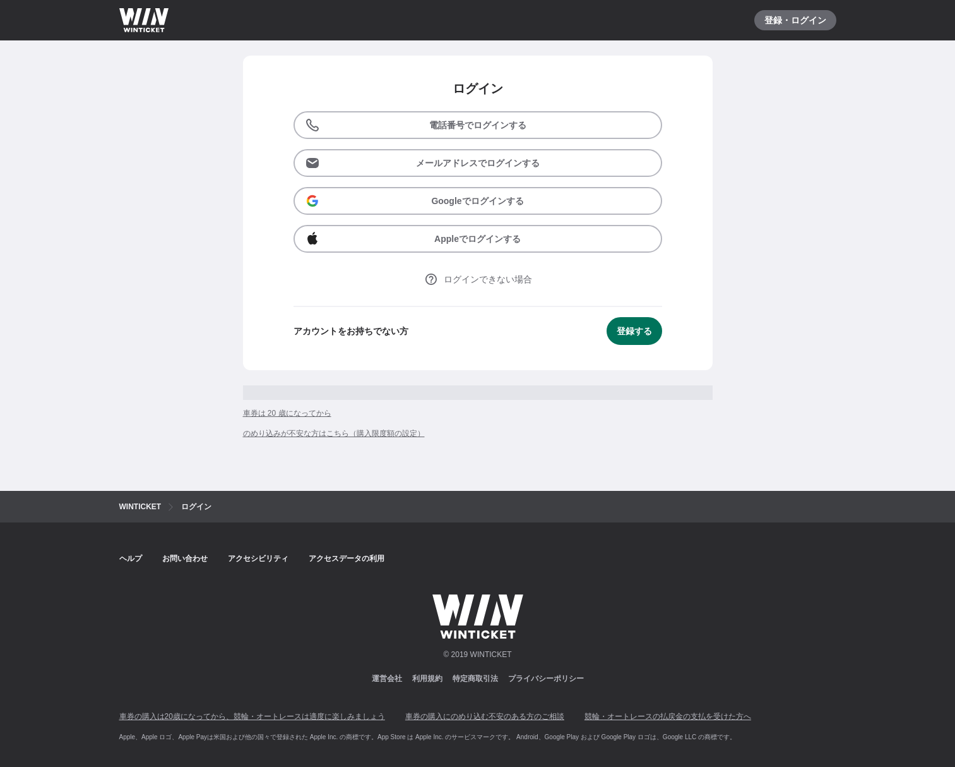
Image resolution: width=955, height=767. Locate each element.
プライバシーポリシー (546, 678)
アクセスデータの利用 (346, 558)
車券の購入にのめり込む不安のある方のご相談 (484, 716)
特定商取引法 (475, 678)
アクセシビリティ (258, 558)
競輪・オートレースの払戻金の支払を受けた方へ (667, 716)
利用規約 (427, 678)
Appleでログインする (413, 238)
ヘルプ (130, 558)
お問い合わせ (185, 558)
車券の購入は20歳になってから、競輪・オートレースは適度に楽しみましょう (252, 716)
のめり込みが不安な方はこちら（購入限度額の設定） (334, 433)
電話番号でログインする (415, 125)
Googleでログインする (414, 200)
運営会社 (387, 678)
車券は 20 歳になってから (287, 413)
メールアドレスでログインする (422, 163)
